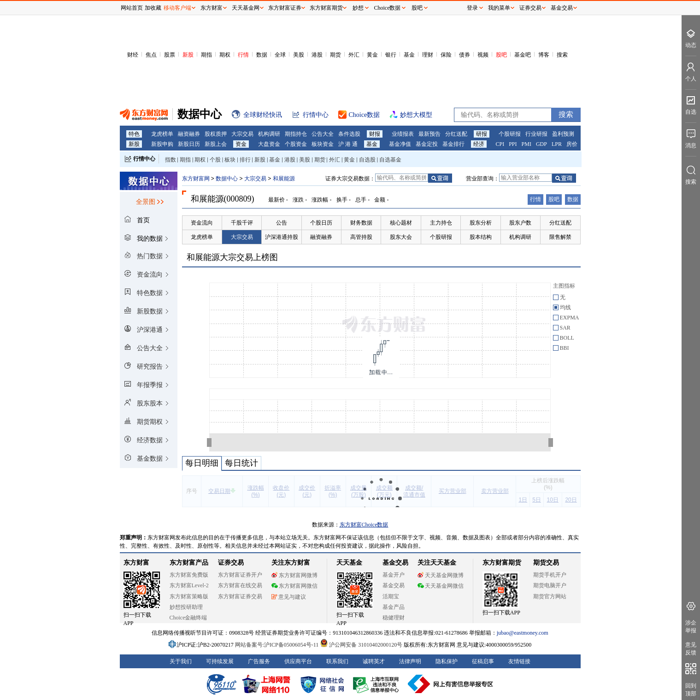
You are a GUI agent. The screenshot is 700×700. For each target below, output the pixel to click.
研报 (481, 134)
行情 (243, 55)
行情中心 (144, 159)
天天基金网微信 (441, 586)
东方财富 (136, 562)
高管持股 (361, 237)
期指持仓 (296, 134)
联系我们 (337, 661)
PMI (526, 144)
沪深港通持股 (281, 237)
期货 (335, 55)
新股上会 (216, 144)
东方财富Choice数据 (364, 524)
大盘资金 (269, 144)
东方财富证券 (284, 8)
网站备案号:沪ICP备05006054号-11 (277, 645)
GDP (541, 144)
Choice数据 (387, 8)
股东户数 (520, 223)
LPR (557, 144)
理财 (427, 55)
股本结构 (481, 237)
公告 (281, 223)
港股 (317, 55)
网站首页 (132, 8)
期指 (206, 55)
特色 (134, 134)
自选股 (367, 159)
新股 (188, 55)
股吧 (501, 55)
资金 (241, 144)
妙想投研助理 (186, 607)
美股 (298, 55)
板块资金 (323, 144)
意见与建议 (288, 597)
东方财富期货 (501, 562)
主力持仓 (441, 223)
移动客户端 (177, 8)
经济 (478, 144)
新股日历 (189, 144)
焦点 (151, 55)
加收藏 (153, 8)
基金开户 (393, 575)
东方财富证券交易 (240, 596)
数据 (261, 55)
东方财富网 (196, 178)
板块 (229, 159)
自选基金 (390, 159)
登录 (472, 8)
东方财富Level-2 (189, 585)
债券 (464, 55)
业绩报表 (403, 134)
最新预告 (429, 134)
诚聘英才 (374, 661)
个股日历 (321, 223)
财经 (132, 55)
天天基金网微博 (441, 575)
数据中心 (227, 178)
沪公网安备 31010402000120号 (361, 645)
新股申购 (162, 144)
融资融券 (189, 134)
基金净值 (400, 144)
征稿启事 (483, 661)
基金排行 (453, 144)
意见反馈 (690, 649)
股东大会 (401, 237)
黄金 (372, 55)
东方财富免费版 (189, 575)
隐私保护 (446, 661)
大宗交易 (242, 134)
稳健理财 (393, 617)
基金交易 (393, 585)
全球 (280, 55)
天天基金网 (245, 8)
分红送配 (456, 134)
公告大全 (323, 134)
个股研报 (510, 134)
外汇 (353, 55)
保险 (446, 55)
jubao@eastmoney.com (522, 633)
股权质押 (216, 134)
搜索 (562, 55)
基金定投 (427, 144)
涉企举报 (690, 626)
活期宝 (390, 596)
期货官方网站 (549, 596)
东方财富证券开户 (240, 575)
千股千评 (242, 223)
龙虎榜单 (162, 134)
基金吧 (522, 55)
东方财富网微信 (294, 586)
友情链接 (519, 661)
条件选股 (349, 134)
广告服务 (259, 661)
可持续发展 (220, 661)
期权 (224, 55)
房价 (571, 144)
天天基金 (349, 562)
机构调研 (269, 134)
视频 (482, 55)
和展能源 (284, 178)
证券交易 (530, 8)
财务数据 (361, 223)
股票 (169, 55)
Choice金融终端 (188, 617)
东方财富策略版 (189, 596)
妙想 (358, 8)
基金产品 (393, 607)
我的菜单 (499, 8)
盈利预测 (563, 134)
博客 (543, 55)
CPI (500, 144)
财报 (374, 134)
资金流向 (202, 223)
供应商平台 (298, 661)
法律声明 (410, 661)
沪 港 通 (348, 144)
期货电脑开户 (549, 585)
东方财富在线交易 (240, 585)
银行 (390, 55)
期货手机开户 (549, 575)
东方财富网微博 (294, 575)
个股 (215, 159)
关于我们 (181, 661)
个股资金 (296, 144)
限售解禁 (560, 237)
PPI (513, 144)
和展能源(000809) (222, 198)
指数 (170, 159)
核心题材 (401, 223)
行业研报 (536, 134)
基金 (409, 55)
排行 (245, 159)
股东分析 (481, 223)
